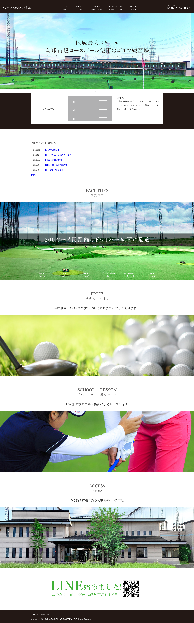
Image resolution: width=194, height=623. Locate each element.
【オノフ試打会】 (52, 150)
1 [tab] (95, 91)
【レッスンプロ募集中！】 (56, 170)
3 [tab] (75, 269)
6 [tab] (141, 269)
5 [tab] (119, 269)
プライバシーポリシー (40, 615)
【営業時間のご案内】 (54, 160)
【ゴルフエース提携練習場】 (57, 165)
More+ (34, 175)
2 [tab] (99, 91)
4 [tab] (97, 269)
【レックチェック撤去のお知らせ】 (59, 155)
